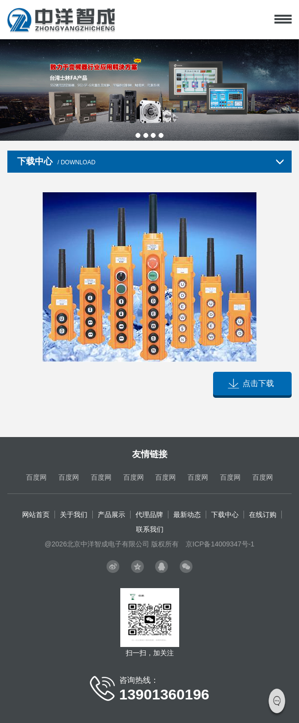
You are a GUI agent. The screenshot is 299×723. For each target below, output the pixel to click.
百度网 (36, 477)
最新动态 (187, 514)
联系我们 (149, 529)
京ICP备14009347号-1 (220, 544)
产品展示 (111, 514)
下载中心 (225, 514)
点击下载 (258, 383)
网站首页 (36, 514)
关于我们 (73, 514)
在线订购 (262, 514)
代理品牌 (149, 514)
